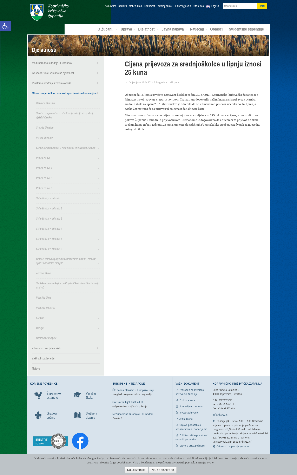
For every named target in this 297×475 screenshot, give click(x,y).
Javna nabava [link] (174, 29)
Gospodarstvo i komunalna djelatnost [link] (53, 73)
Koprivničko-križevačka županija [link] (50, 12)
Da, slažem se (136, 469)
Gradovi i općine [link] (52, 415)
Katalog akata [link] (165, 6)
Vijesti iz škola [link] (43, 297)
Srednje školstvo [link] (44, 127)
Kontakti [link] (122, 6)
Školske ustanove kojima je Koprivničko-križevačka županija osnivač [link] (67, 285)
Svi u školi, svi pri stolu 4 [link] (49, 228)
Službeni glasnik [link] (182, 6)
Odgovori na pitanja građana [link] (233, 446)
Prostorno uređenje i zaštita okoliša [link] (51, 83)
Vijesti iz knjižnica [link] (45, 307)
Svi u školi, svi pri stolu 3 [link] (49, 218)
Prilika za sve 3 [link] (44, 178)
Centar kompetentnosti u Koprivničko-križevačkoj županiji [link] (65, 147)
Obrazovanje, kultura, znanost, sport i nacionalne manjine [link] (64, 93)
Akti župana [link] (186, 418)
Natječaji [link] (198, 29)
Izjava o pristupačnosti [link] (192, 445)
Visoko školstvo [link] (44, 137)
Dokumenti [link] (150, 6)
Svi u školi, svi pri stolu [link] (48, 198)
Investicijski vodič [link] (188, 412)
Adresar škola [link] (43, 273)
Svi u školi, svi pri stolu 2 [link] (49, 208)
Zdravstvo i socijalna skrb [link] (46, 348)
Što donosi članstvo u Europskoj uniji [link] (133, 390)
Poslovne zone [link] (187, 400)
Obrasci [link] (218, 29)
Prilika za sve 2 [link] (44, 168)
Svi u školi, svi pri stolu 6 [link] (49, 248)
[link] (5, 26)
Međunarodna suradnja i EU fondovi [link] (52, 63)
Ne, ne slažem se (163, 469)
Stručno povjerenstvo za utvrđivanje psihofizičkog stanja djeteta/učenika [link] (65, 115)
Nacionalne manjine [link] (46, 338)
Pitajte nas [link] (198, 6)
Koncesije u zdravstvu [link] (191, 406)
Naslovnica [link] (110, 6)
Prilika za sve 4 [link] (44, 188)
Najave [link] (36, 368)
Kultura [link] (40, 317)
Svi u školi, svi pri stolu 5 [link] (49, 238)
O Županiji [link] (108, 29)
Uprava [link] (128, 29)
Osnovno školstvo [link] (45, 103)
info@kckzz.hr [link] (221, 414)
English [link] (215, 6)
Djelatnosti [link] (148, 29)
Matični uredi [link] (135, 6)
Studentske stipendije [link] (248, 29)
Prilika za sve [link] (43, 158)
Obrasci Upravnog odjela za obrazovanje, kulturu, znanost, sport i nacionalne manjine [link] (66, 261)
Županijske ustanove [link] (54, 395)
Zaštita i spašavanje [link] (43, 358)
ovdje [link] (210, 462)
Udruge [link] (40, 328)
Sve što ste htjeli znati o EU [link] (127, 402)
